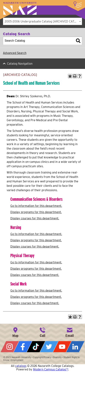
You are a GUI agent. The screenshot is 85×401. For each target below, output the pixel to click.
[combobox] (42, 21)
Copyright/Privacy (42, 357)
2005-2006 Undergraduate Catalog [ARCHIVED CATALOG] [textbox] (43, 21)
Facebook (23, 346)
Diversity (57, 357)
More (78, 4)
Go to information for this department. (36, 206)
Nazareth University (20, 8)
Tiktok (36, 346)
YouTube (62, 346)
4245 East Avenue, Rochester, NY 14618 (15, 331)
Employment (17, 360)
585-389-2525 (42, 331)
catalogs (20, 366)
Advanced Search (14, 53)
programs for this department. (36, 212)
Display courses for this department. (34, 218)
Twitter (49, 346)
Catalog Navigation (20, 63)
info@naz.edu (69, 331)
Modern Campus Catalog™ (50, 369)
